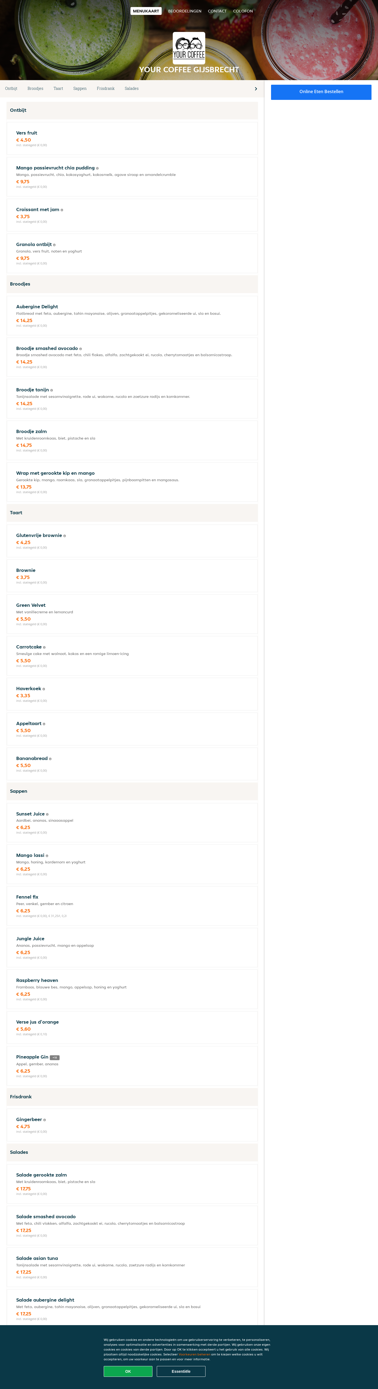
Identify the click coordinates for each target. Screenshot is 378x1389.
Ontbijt (11, 88)
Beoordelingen (184, 11)
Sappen (80, 88)
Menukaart (146, 11)
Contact (217, 11)
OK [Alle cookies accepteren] (128, 1371)
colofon (243, 11)
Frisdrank (106, 88)
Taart (58, 88)
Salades (132, 88)
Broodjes (35, 88)
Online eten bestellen (321, 91)
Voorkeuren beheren (194, 1354)
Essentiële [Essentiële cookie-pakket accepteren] (181, 1371)
